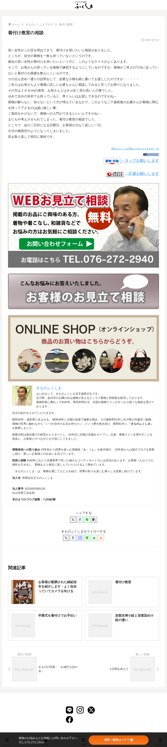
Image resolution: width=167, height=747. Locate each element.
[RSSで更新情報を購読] (101, 538)
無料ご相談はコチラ (118, 740)
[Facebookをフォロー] (73, 538)
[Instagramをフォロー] (80, 538)
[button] (94, 520)
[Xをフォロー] (66, 538)
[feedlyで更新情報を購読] (94, 538)
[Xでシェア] (73, 520)
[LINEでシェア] (87, 520)
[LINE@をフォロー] (87, 538)
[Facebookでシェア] (80, 520)
